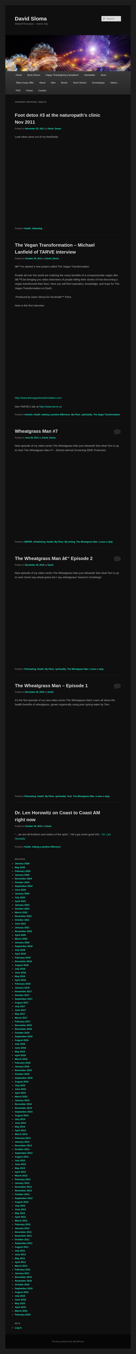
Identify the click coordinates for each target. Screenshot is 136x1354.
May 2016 (20, 1051)
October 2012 (22, 1194)
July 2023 (20, 897)
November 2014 (23, 1108)
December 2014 (23, 1104)
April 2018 (20, 980)
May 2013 (20, 1168)
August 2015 (22, 1081)
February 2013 (22, 1179)
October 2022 (22, 908)
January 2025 (22, 875)
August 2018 (22, 965)
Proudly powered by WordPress (68, 1341)
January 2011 (22, 1273)
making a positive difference (55, 414)
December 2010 (23, 1277)
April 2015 (20, 1093)
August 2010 (22, 1292)
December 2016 (23, 1025)
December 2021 (23, 916)
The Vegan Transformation (106, 414)
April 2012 (20, 1217)
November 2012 (23, 1190)
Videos (113, 82)
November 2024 (23, 878)
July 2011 (20, 1250)
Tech (69, 796)
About (42, 82)
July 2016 (20, 1044)
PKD (18, 90)
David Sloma (31, 19)
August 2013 (22, 1156)
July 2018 (20, 968)
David (50, 565)
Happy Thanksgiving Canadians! (62, 75)
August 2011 (22, 1247)
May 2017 (20, 1014)
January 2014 (22, 1141)
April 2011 (20, 1262)
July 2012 (20, 1205)
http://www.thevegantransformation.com (38, 397)
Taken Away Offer (25, 82)
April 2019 (20, 953)
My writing (70, 542)
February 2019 (22, 957)
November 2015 (23, 1070)
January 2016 (22, 1066)
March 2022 (21, 912)
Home (19, 75)
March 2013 (21, 1175)
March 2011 (21, 1265)
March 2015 (21, 1096)
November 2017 (23, 991)
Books (64, 82)
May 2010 (20, 1303)
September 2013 (24, 1153)
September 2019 (24, 946)
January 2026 (22, 863)
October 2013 (22, 1149)
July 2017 (20, 1006)
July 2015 (20, 1085)
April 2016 (20, 1055)
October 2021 (22, 920)
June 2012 (20, 1209)
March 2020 (21, 938)
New (53, 82)
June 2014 (20, 1123)
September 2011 (24, 1243)
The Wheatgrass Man (87, 542)
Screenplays (98, 82)
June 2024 (20, 889)
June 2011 (20, 1254)
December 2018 (23, 961)
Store (103, 75)
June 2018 (20, 972)
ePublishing (39, 542)
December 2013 (23, 1145)
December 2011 (23, 1232)
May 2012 (20, 1213)
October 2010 (22, 1284)
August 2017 (22, 1002)
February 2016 (22, 1062)
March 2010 (21, 1311)
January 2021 (22, 927)
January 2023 (22, 905)
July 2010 (20, 1296)
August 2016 (22, 1040)
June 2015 (20, 1089)
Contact (42, 90)
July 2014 (20, 1119)
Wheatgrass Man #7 (36, 431)
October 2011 (22, 1239)
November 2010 (23, 1280)
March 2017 (21, 1017)
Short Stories (79, 82)
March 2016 (21, 1059)
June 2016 (20, 1048)
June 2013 (20, 1164)
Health (27, 228)
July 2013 (20, 1160)
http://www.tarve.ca (50, 406)
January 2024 (22, 893)
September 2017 (24, 999)
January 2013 (22, 1183)
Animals (28, 414)
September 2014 (24, 1111)
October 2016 (22, 1032)
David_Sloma (54, 128)
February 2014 (22, 1138)
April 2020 (20, 935)
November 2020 (23, 931)
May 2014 (20, 1126)
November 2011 (23, 1235)
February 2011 (22, 1269)
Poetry (29, 90)
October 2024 (22, 882)
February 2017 (22, 1021)
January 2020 (22, 942)
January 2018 (22, 987)
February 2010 (22, 1314)
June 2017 (20, 1010)
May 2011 (20, 1258)
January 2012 (22, 1228)
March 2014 (21, 1134)
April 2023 (20, 901)
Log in (18, 1327)
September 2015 (24, 1078)
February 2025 (22, 871)
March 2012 (21, 1220)
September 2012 (24, 1198)
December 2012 (23, 1186)
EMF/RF (28, 542)
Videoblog (37, 228)
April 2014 (20, 1130)
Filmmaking (30, 669)
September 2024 (24, 886)
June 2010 (20, 1299)
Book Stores (33, 75)
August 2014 (22, 1115)
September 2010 (24, 1288)
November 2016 (23, 1029)
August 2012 (22, 1202)
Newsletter (89, 75)
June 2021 (20, 923)
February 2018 (22, 983)
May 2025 (20, 867)
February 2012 (22, 1224)
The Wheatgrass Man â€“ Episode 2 (54, 558)
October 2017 (22, 995)
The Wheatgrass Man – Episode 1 (51, 685)
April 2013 (20, 1172)
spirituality (86, 414)
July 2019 (20, 950)
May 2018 (20, 976)
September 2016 (24, 1036)
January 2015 (22, 1100)
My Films (75, 414)
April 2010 (20, 1307)
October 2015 (22, 1074)
